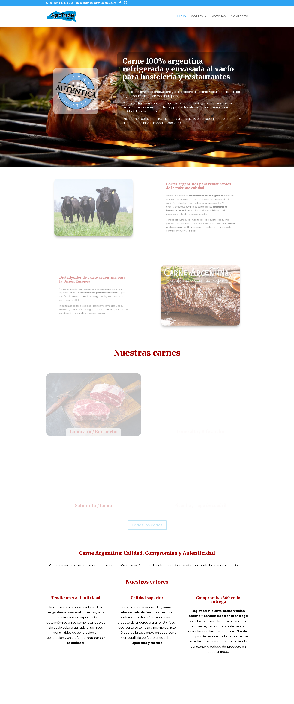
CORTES (197, 17)
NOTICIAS (219, 17)
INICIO (181, 17)
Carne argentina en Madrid (119, 679)
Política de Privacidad (222, 658)
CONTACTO (239, 17)
